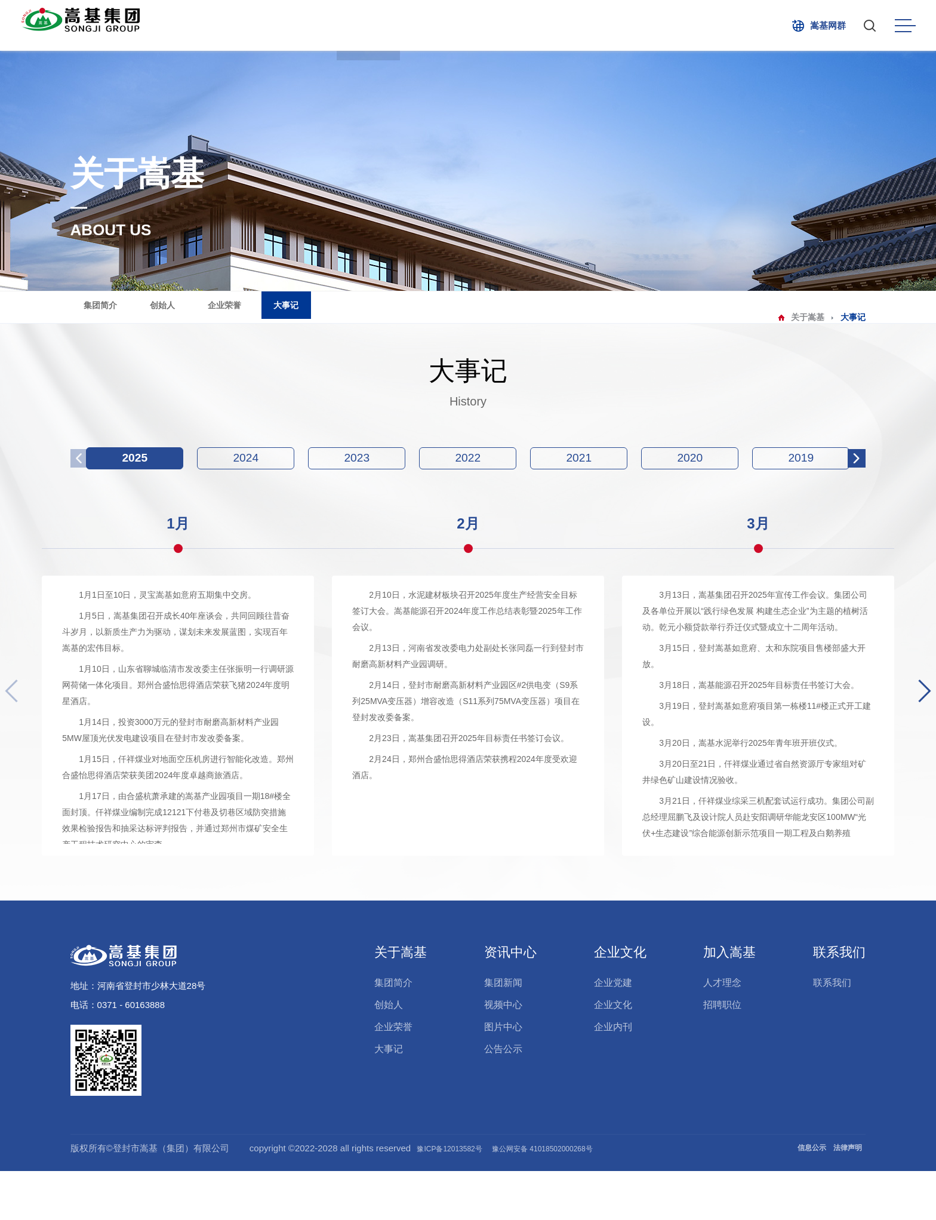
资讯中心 (486, 25)
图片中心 (503, 1076)
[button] (920, 727)
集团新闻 (503, 1032)
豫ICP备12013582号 (472, 1197)
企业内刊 (613, 1076)
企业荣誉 (279, 317)
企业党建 (613, 1032)
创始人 (206, 317)
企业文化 (552, 25)
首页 (300, 25)
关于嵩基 (355, 25)
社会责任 (618, 25)
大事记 (350, 317)
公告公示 (503, 1098)
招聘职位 (722, 1054)
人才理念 (722, 1032)
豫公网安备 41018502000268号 (596, 1197)
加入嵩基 (683, 25)
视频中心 (503, 1054)
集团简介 (135, 317)
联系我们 (749, 25)
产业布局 (421, 25)
